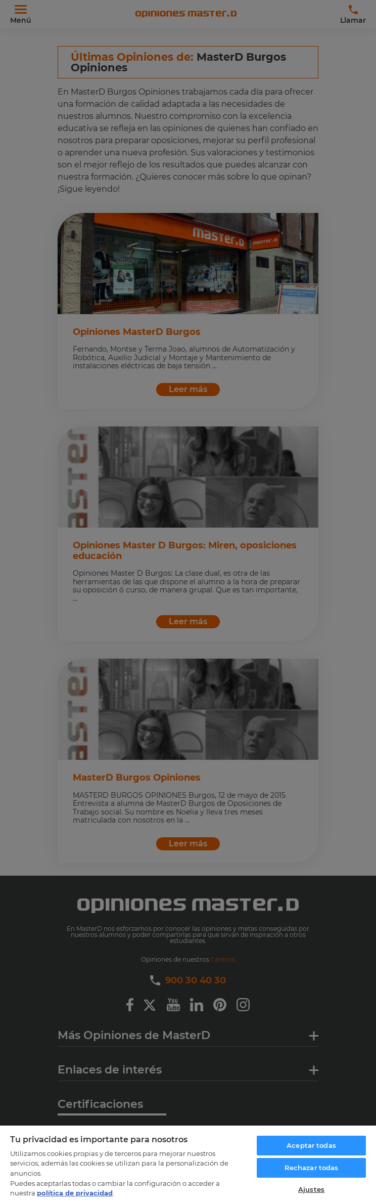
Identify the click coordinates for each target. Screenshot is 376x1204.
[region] (188, 1164)
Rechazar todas (312, 1168)
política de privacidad (75, 1193)
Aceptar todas (311, 1145)
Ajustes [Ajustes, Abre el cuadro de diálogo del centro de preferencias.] (311, 1189)
